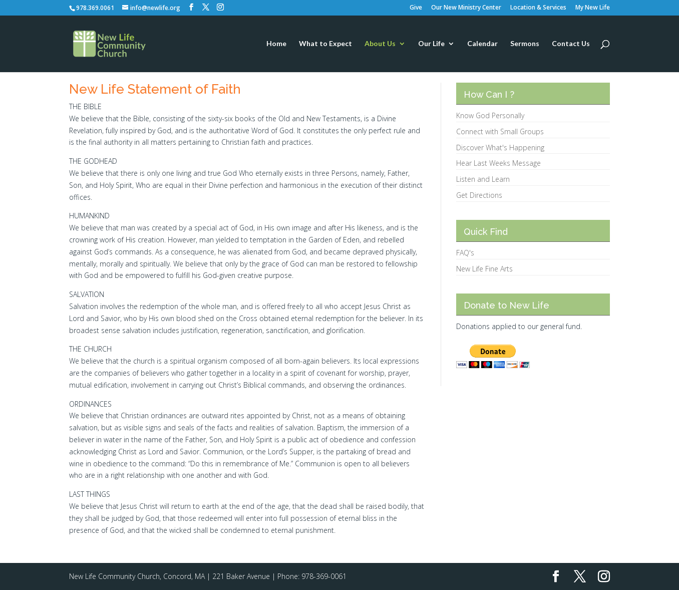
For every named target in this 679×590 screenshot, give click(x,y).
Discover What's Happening (500, 147)
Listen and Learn (483, 179)
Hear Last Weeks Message (498, 163)
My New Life (592, 8)
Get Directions (479, 195)
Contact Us (571, 44)
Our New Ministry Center (466, 8)
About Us (380, 44)
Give (416, 8)
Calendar (482, 44)
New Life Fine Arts (484, 268)
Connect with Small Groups (500, 131)
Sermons (524, 44)
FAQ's (465, 252)
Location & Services (538, 8)
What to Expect (325, 44)
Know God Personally (490, 115)
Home (276, 44)
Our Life (431, 44)
